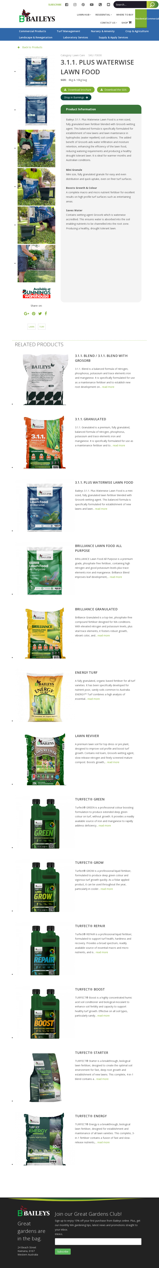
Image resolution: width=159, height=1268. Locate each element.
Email (59, 1234)
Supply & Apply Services (113, 37)
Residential (103, 14)
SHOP (126, 22)
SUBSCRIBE (55, 4)
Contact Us (108, 22)
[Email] (98, 1241)
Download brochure (77, 89)
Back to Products (30, 47)
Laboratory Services (75, 37)
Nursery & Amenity (103, 31)
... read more (107, 387)
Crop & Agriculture (137, 31)
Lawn (31, 326)
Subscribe (62, 1251)
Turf (41, 326)
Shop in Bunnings (76, 97)
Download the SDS (113, 89)
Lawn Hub (84, 14)
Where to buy (124, 14)
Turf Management (68, 31)
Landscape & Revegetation (35, 37)
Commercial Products (32, 31)
